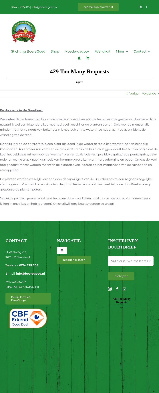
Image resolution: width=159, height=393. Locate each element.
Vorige (134, 93)
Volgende (149, 93)
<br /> (121, 316)
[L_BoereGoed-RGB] (23, 16)
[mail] (124, 289)
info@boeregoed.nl (44, 7)
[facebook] (146, 7)
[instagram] (140, 7)
